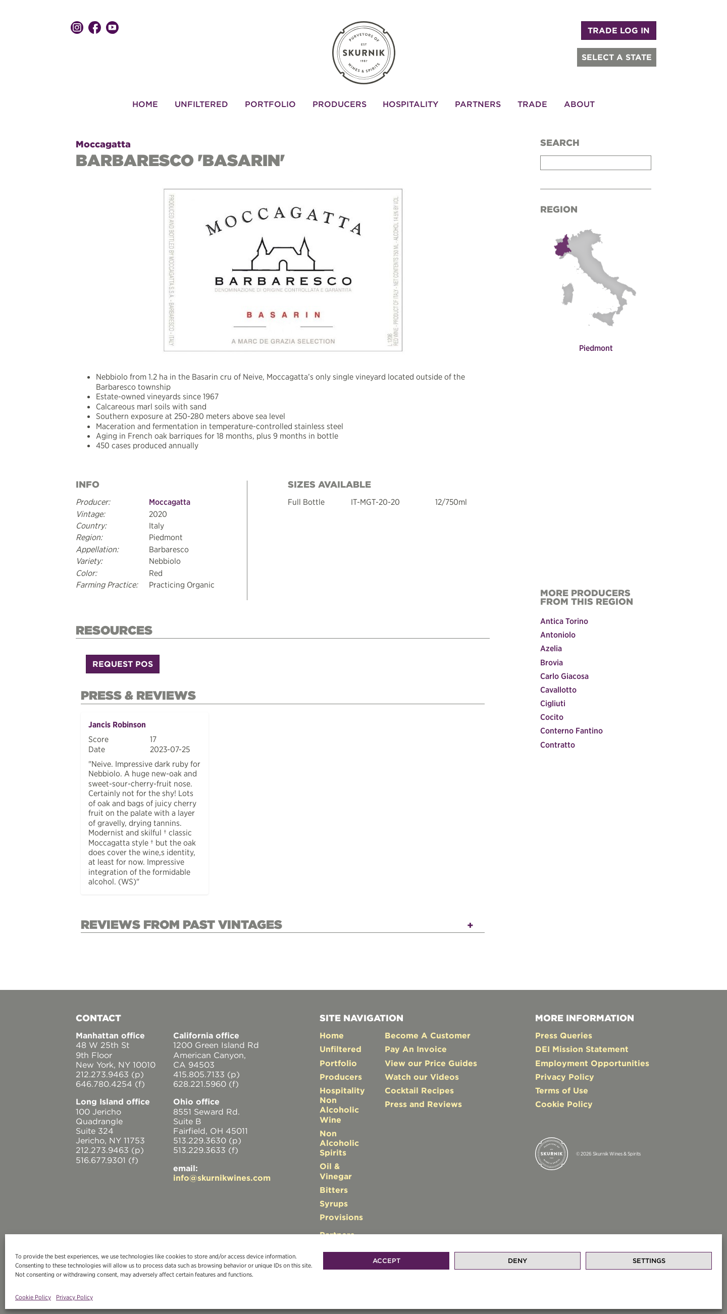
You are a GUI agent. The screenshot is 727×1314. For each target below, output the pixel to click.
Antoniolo (558, 634)
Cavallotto (558, 689)
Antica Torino (564, 620)
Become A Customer (428, 1029)
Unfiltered (201, 104)
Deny (517, 1260)
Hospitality (410, 104)
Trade (532, 104)
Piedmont (596, 347)
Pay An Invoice (416, 1043)
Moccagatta (103, 144)
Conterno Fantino (571, 730)
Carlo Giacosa (564, 675)
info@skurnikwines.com (222, 1172)
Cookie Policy (33, 1297)
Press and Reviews (423, 1098)
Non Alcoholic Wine (339, 1103)
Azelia (551, 648)
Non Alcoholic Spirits (339, 1136)
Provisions (341, 1211)
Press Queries (563, 1029)
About (579, 104)
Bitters (334, 1184)
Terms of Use (561, 1084)
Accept (386, 1260)
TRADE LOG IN (619, 30)
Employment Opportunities (592, 1057)
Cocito (551, 716)
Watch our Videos (422, 1071)
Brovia (551, 661)
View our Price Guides (431, 1057)
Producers (340, 104)
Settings (649, 1260)
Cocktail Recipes (419, 1084)
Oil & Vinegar (336, 1165)
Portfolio (270, 104)
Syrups (334, 1197)
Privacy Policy (74, 1297)
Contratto (557, 744)
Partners (478, 104)
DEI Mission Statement (582, 1043)
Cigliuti (552, 703)
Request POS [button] (122, 661)
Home (145, 104)
